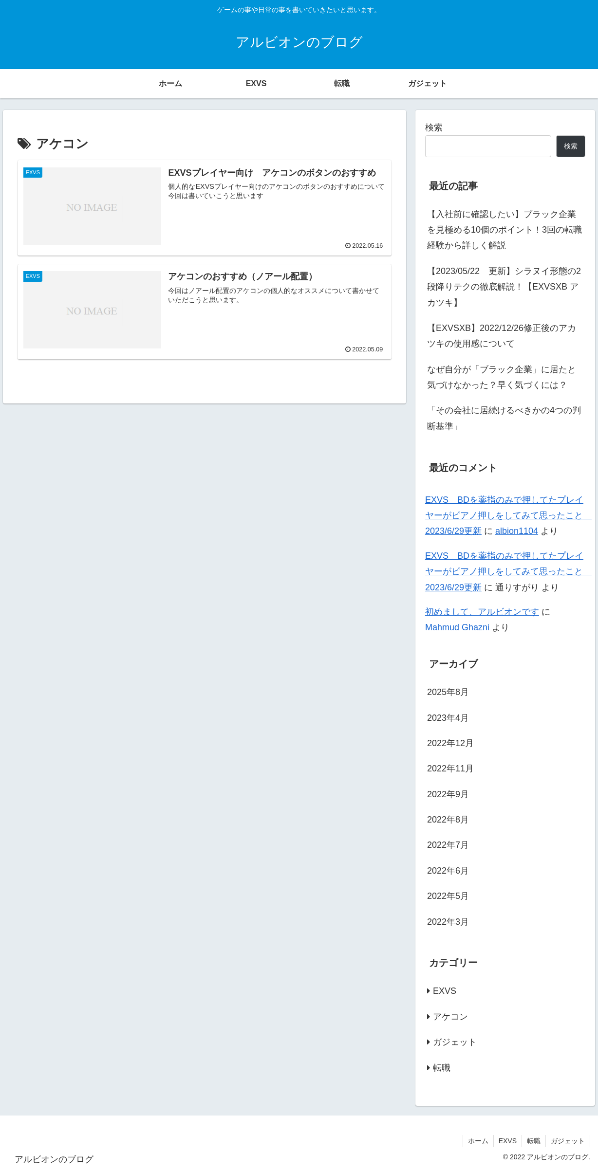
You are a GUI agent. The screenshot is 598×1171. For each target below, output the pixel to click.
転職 (534, 1141)
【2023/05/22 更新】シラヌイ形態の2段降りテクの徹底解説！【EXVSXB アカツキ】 (504, 287)
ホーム (478, 1141)
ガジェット (568, 1141)
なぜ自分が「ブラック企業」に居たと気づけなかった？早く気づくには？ (501, 377)
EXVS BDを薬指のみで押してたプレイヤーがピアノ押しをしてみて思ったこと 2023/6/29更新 (508, 515)
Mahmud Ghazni (457, 627)
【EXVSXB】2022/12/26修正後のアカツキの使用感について (501, 335)
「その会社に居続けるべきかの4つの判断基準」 (504, 418)
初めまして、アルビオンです (482, 612)
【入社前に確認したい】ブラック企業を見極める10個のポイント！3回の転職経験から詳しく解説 (504, 230)
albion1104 (516, 531)
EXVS (508, 1141)
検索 (434, 127)
